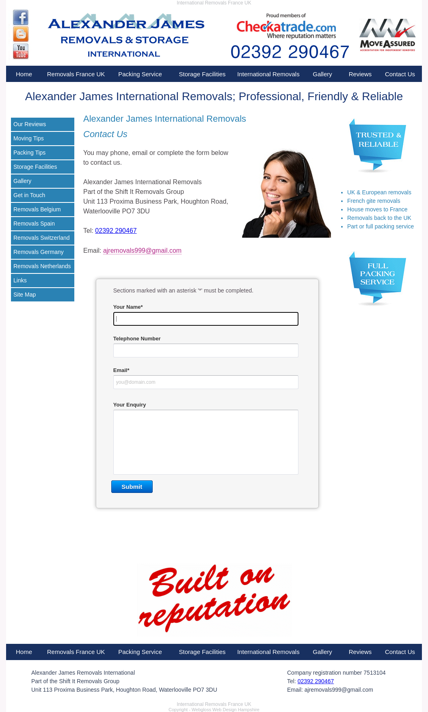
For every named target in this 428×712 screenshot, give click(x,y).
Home (24, 74)
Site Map (24, 294)
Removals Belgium (37, 209)
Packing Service (140, 74)
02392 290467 (115, 230)
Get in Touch (29, 195)
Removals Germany (38, 252)
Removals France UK (76, 74)
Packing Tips (29, 152)
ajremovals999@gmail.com (142, 250)
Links (20, 280)
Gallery (322, 74)
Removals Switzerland (41, 237)
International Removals (268, 74)
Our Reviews (29, 124)
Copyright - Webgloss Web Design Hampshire (214, 709)
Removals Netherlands (42, 266)
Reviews (360, 74)
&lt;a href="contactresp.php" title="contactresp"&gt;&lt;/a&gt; (207, 405)
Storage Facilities (202, 74)
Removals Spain (34, 223)
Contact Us (400, 74)
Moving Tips (28, 138)
